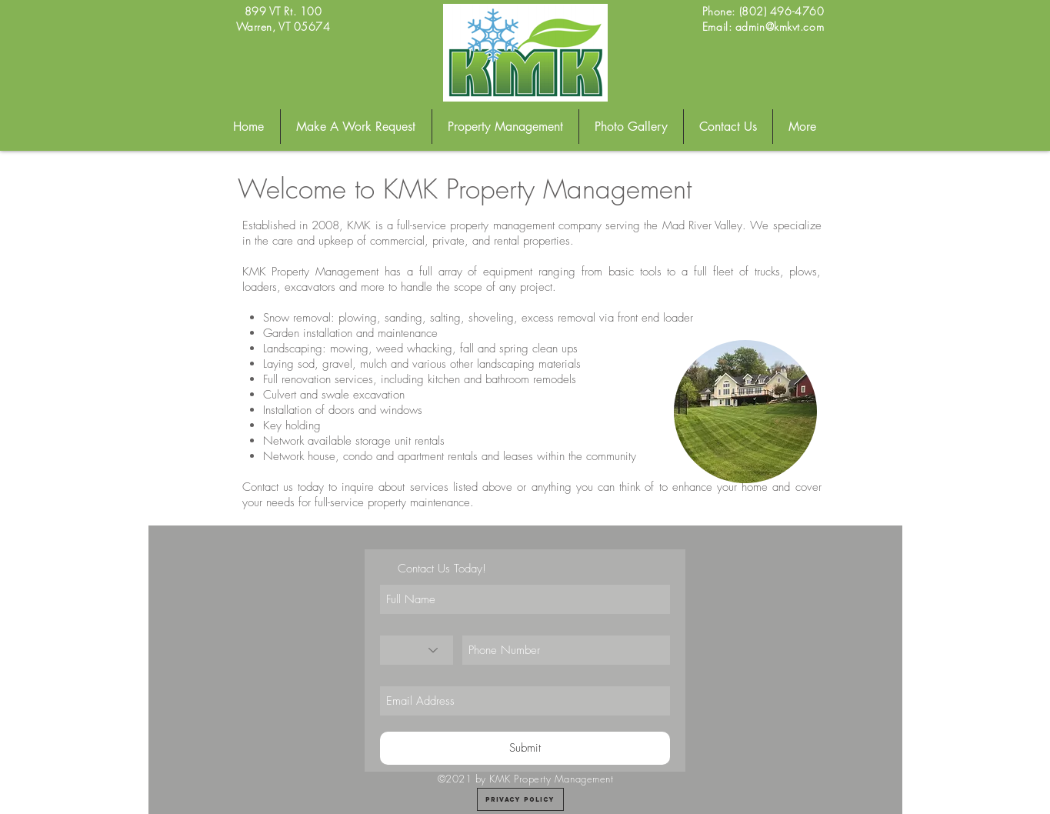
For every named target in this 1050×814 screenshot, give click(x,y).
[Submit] (525, 748)
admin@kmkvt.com (779, 26)
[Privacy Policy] (520, 799)
